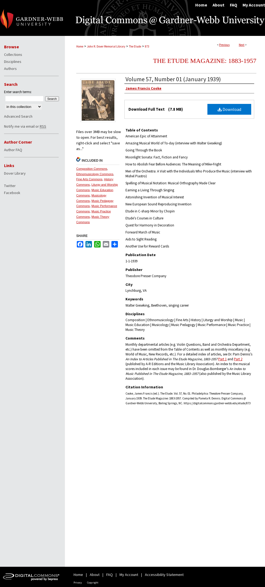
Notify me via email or (25, 126)
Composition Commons (91, 168)
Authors (10, 68)
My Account (129, 574)
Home (79, 46)
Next (241, 45)
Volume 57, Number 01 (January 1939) (173, 79)
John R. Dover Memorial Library (106, 46)
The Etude (135, 46)
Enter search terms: (18, 92)
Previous (224, 45)
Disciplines (12, 61)
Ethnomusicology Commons (94, 174)
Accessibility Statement (164, 574)
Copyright (92, 582)
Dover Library (15, 173)
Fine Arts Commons (89, 179)
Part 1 (222, 359)
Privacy (78, 582)
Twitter (10, 185)
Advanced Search (18, 116)
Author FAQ (13, 149)
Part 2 (238, 359)
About (95, 574)
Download (229, 109)
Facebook (12, 192)
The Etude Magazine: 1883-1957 (204, 60)
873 (147, 46)
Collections (13, 54)
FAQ (109, 574)
